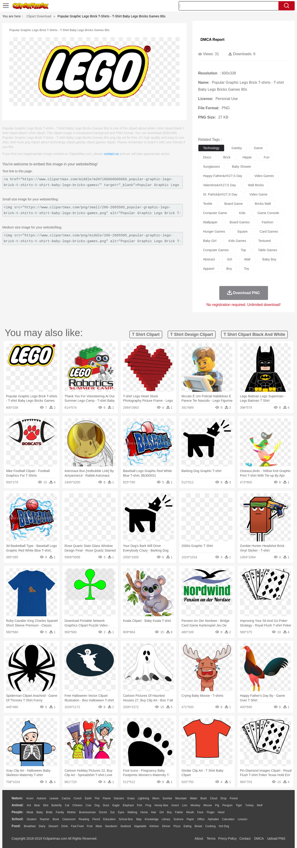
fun (266, 157)
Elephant (128, 805)
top (243, 250)
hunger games (214, 231)
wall (247, 259)
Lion (184, 805)
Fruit (89, 826)
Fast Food (77, 826)
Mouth (190, 812)
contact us (111, 154)
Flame (106, 798)
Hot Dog (224, 826)
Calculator (228, 819)
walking (132, 812)
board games (240, 222)
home (144, 812)
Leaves (53, 798)
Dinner (166, 826)
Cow (88, 805)
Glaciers (119, 798)
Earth (88, 798)
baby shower (241, 166)
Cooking (210, 826)
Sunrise (167, 798)
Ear (112, 812)
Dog (97, 805)
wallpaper (210, 222)
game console (268, 213)
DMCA (258, 838)
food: (16, 826)
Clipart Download (38, 16)
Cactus (66, 798)
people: (17, 812)
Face (200, 812)
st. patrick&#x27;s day (220, 194)
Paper (190, 819)
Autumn (41, 798)
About (199, 838)
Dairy (42, 826)
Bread (198, 826)
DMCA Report (212, 40)
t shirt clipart (146, 334)
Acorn (29, 798)
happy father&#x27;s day (222, 176)
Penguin (227, 805)
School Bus (126, 819)
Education (109, 819)
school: (17, 819)
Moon (155, 798)
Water (193, 798)
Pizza (177, 826)
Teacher (45, 819)
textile (207, 204)
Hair (153, 812)
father (179, 812)
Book (56, 819)
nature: (17, 798)
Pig (217, 805)
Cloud (213, 798)
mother (71, 812)
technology (211, 148)
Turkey (249, 805)
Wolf (259, 805)
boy (229, 268)
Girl (161, 812)
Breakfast (30, 826)
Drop (223, 798)
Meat (99, 826)
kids (242, 213)
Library (166, 819)
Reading (84, 819)
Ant (29, 805)
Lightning (143, 798)
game (258, 148)
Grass (131, 798)
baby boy (269, 259)
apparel (208, 268)
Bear (37, 805)
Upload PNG (276, 838)
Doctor (103, 812)
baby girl (209, 241)
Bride (49, 812)
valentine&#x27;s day (219, 185)
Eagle (115, 805)
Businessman (87, 812)
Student (31, 819)
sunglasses (211, 166)
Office (200, 819)
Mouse (207, 805)
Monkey (195, 805)
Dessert (53, 826)
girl (229, 259)
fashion (267, 222)
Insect (175, 805)
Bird (45, 805)
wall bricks (256, 185)
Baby (39, 812)
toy (246, 268)
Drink (64, 826)
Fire (97, 798)
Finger (210, 812)
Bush (203, 798)
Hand (221, 812)
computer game (215, 213)
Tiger (239, 805)
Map (139, 819)
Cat (67, 805)
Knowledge (151, 819)
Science (179, 819)
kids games (237, 241)
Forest (234, 798)
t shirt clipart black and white (254, 334)
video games (264, 176)
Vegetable (140, 826)
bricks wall (263, 204)
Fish (139, 805)
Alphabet (213, 819)
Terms (211, 838)
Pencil (96, 819)
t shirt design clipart (191, 334)
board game (233, 204)
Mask (29, 812)
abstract (209, 259)
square (242, 231)
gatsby (237, 148)
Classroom (68, 819)
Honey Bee (161, 805)
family (60, 812)
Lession (242, 819)
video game (258, 194)
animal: (17, 805)
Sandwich (111, 826)
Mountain (181, 798)
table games (267, 250)
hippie (247, 157)
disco (207, 157)
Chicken (77, 805)
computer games (216, 250)
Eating (187, 826)
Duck (106, 805)
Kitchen (154, 826)
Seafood (125, 826)
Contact (245, 838)
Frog (148, 805)
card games (269, 231)
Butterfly (57, 805)
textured (264, 241)
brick (226, 157)
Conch (78, 798)
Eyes (121, 812)
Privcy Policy (227, 838)
